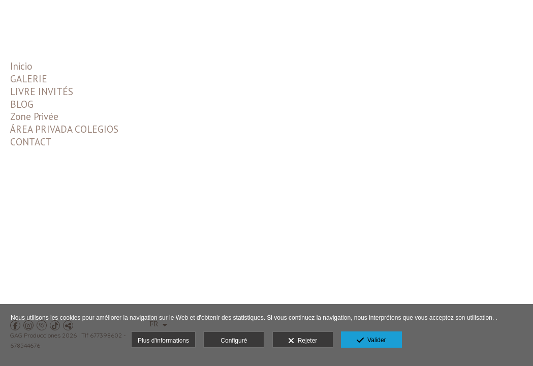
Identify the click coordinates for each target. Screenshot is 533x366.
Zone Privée (34, 116)
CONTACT (30, 142)
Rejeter (302, 341)
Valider (371, 341)
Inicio (21, 66)
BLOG (22, 104)
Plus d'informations (163, 340)
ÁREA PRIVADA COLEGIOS (64, 129)
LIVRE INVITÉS (41, 91)
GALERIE (28, 79)
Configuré (234, 340)
